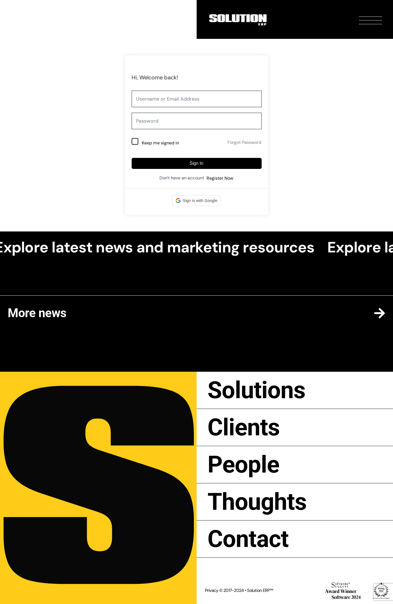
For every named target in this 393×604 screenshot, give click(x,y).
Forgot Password (244, 142)
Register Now (220, 178)
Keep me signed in (160, 143)
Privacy (211, 590)
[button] (196, 200)
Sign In (197, 163)
